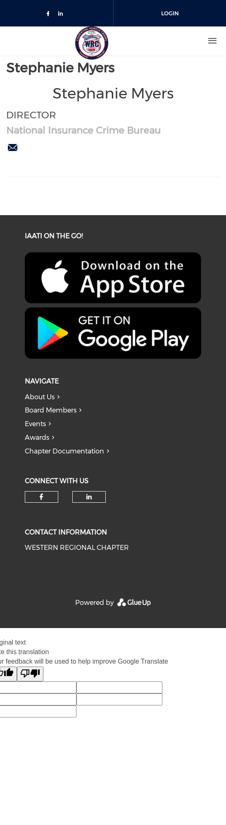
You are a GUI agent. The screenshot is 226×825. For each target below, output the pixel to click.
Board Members (50, 410)
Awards (37, 437)
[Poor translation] (30, 674)
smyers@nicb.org (12, 147)
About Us (40, 397)
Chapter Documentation (64, 451)
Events (35, 424)
